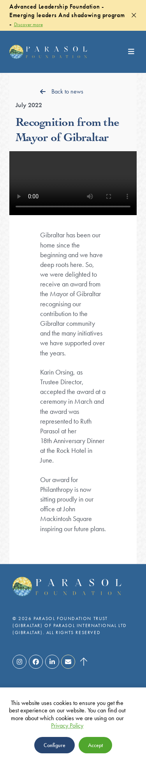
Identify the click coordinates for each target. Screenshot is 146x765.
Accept (95, 745)
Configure (54, 745)
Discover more (28, 24)
